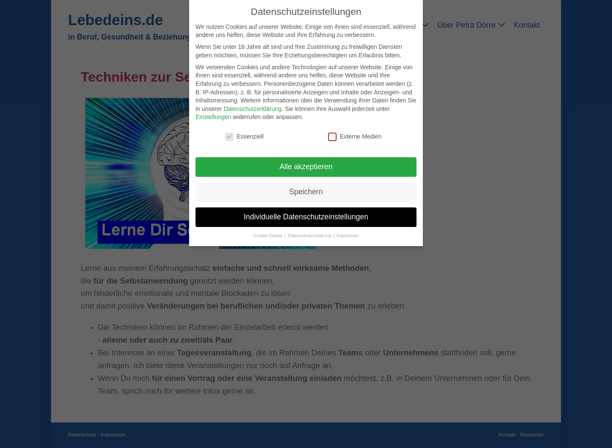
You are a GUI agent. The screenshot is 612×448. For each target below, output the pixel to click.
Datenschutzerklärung (252, 108)
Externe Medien (355, 137)
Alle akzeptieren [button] (306, 166)
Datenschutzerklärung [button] (310, 235)
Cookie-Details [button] (268, 235)
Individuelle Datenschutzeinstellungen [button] (306, 217)
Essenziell (244, 137)
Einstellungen (213, 116)
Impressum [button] (348, 235)
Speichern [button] (306, 191)
